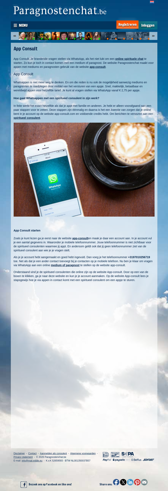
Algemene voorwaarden (83, 453)
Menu (23, 25)
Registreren (127, 24)
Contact (32, 453)
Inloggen (147, 25)
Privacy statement (23, 457)
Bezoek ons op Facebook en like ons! (46, 484)
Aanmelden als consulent (53, 453)
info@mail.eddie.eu (32, 460)
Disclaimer (19, 453)
